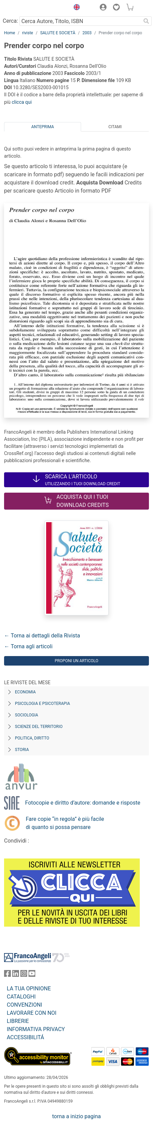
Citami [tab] (115, 126)
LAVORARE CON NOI (31, 1013)
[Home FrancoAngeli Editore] (27, 8)
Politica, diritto (32, 738)
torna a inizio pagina (76, 1116)
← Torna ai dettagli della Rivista (42, 635)
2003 (87, 33)
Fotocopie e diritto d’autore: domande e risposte (82, 802)
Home (9, 33)
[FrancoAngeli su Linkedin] (15, 975)
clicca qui (22, 102)
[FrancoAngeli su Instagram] (23, 975)
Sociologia (26, 715)
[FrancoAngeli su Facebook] (7, 975)
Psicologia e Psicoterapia (42, 703)
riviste (27, 33)
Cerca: (10, 21)
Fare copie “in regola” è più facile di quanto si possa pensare (65, 823)
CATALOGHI (21, 996)
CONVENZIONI (24, 1005)
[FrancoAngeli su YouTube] (31, 975)
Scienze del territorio (39, 726)
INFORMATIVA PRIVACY (36, 1029)
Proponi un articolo (76, 660)
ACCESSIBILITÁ (25, 1037)
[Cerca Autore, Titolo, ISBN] (80, 21)
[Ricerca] (146, 21)
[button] (75, 8)
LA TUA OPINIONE (29, 988)
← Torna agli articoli (28, 646)
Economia (25, 692)
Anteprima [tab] (42, 126)
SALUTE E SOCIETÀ (57, 33)
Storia (22, 749)
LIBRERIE (18, 1021)
